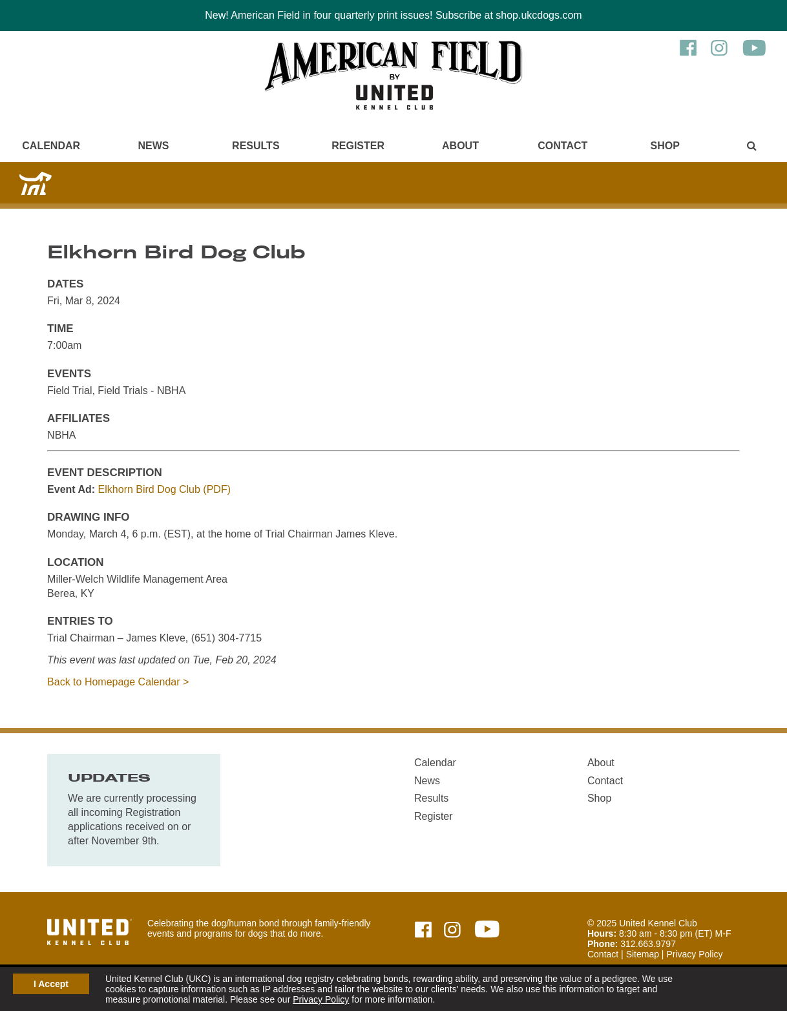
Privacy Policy (321, 999)
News (153, 145)
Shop (664, 145)
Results (255, 145)
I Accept (51, 984)
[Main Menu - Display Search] (751, 145)
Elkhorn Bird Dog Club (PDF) (164, 489)
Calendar (51, 145)
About (460, 145)
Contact (562, 145)
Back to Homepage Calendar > (118, 681)
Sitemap (642, 954)
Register (357, 145)
